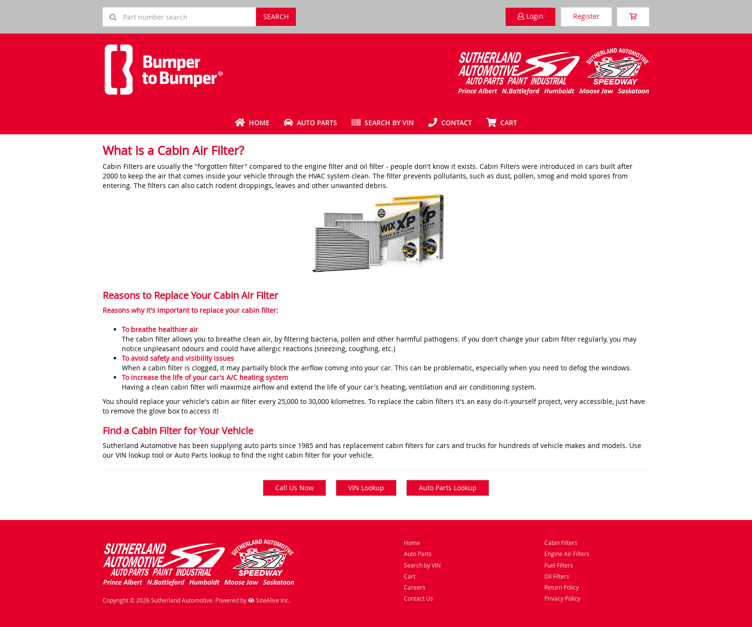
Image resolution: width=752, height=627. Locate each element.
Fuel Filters (558, 565)
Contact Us (418, 598)
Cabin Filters (560, 542)
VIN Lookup (366, 487)
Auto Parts (310, 122)
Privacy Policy (562, 598)
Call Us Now (294, 487)
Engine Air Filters (566, 553)
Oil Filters (556, 576)
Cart (409, 576)
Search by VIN (383, 122)
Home (252, 122)
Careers (414, 587)
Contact (450, 122)
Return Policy (561, 587)
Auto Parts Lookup (448, 487)
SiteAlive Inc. (269, 600)
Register (586, 16)
